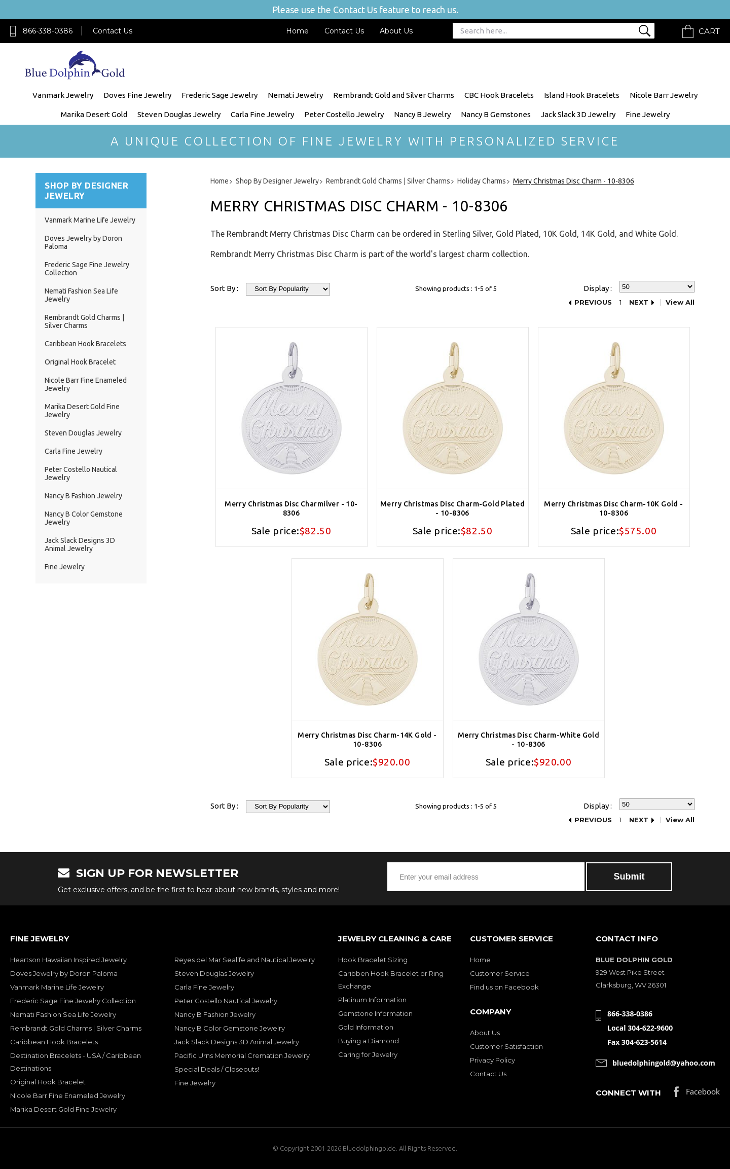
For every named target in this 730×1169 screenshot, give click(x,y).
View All (680, 302)
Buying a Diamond (368, 1041)
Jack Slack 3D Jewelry (578, 114)
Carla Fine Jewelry (262, 114)
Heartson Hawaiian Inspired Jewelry (68, 960)
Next (638, 302)
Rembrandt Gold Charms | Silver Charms (84, 321)
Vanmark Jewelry (62, 95)
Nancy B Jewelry (422, 114)
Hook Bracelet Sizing (373, 960)
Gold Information (365, 1027)
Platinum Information (372, 1000)
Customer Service (500, 973)
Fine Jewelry (648, 114)
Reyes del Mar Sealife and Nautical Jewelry (244, 960)
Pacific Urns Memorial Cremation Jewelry (242, 1055)
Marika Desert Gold (94, 114)
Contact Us (112, 30)
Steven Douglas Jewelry (179, 114)
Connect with (628, 1093)
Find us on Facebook (504, 987)
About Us (396, 30)
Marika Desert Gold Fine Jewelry (63, 1109)
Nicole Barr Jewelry (664, 95)
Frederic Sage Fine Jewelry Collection (73, 1001)
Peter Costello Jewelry (344, 114)
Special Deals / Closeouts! (216, 1069)
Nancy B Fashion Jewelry (83, 496)
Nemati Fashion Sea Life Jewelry (63, 1014)
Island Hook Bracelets (581, 95)
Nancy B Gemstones (496, 114)
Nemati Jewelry (295, 95)
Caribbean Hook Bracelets (85, 344)
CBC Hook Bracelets (499, 95)
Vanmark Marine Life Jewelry (90, 220)
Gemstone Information (375, 1013)
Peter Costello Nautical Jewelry (225, 1001)
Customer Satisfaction (506, 1046)
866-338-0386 (47, 30)
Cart (709, 31)
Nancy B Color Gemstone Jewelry (229, 1028)
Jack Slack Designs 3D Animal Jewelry (80, 544)
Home (297, 30)
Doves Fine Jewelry (137, 95)
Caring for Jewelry (367, 1054)
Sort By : (224, 288)
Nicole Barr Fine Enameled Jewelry (67, 1095)
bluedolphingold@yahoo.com (663, 1063)
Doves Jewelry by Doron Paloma (64, 973)
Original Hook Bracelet (80, 362)
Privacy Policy (492, 1060)
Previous (593, 302)
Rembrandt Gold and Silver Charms (393, 95)
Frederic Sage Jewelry (219, 95)
